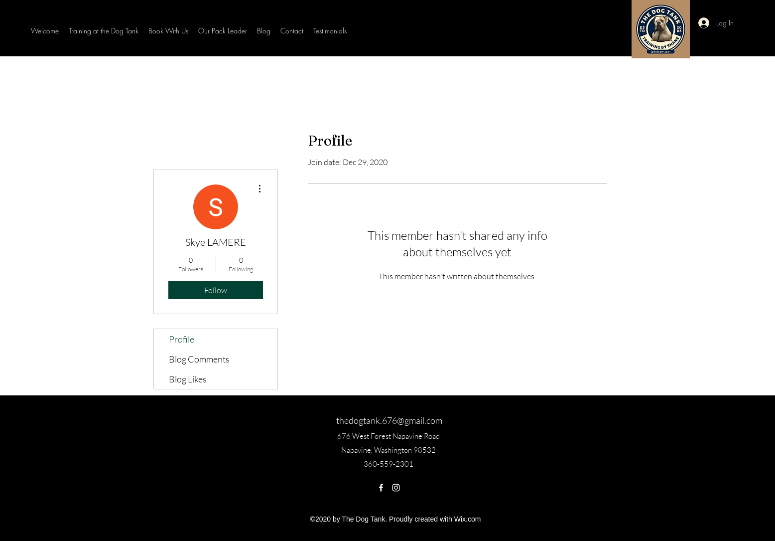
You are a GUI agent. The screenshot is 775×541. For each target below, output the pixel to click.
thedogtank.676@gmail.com (389, 420)
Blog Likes (188, 378)
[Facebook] (381, 488)
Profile (181, 339)
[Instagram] (396, 488)
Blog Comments (199, 359)
